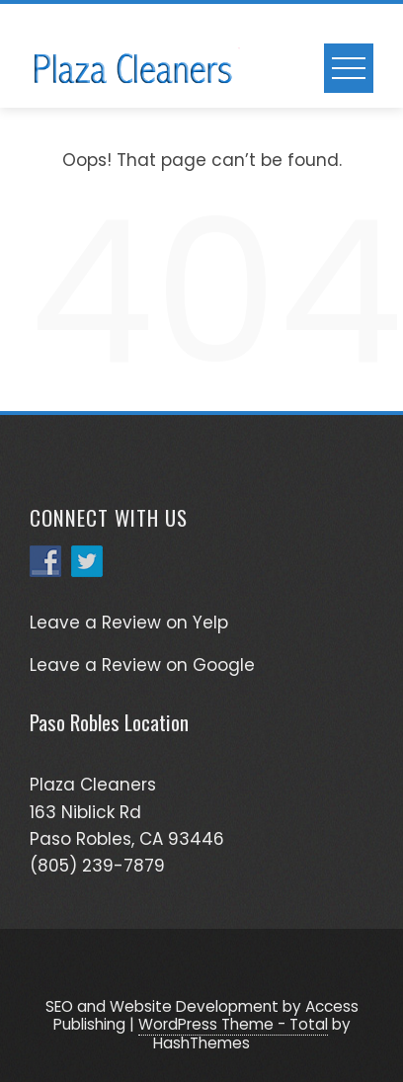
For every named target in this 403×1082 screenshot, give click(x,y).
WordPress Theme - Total (233, 1024)
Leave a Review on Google (142, 665)
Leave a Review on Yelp (129, 622)
